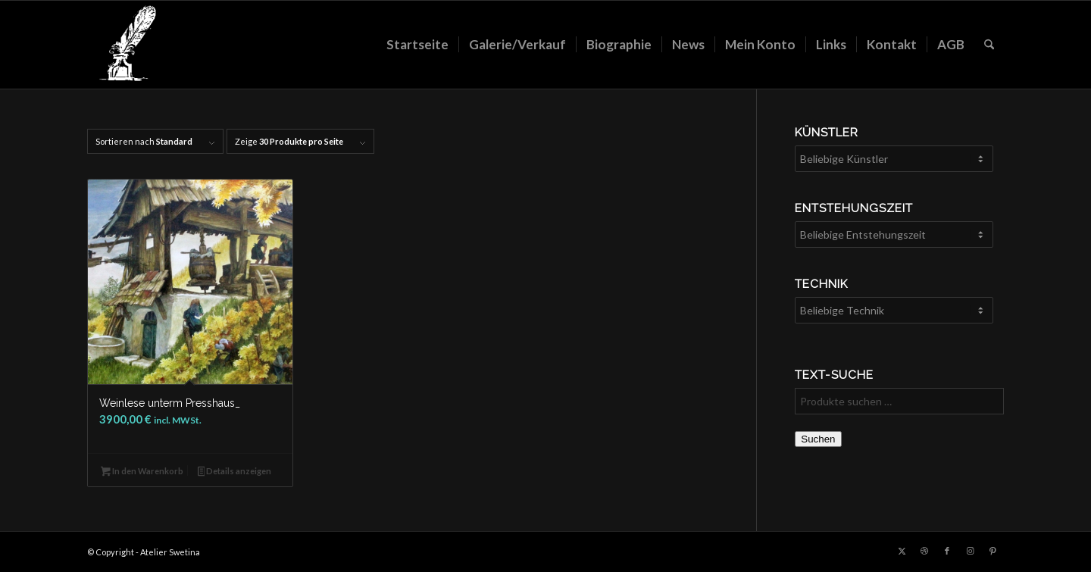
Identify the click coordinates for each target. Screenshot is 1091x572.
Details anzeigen (235, 472)
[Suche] (989, 45)
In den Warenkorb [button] (142, 472)
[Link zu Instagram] (969, 550)
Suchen (818, 439)
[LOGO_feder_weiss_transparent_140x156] (126, 45)
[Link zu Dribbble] (924, 550)
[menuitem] (417, 45)
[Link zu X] (901, 550)
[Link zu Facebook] (947, 550)
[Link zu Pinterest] (992, 550)
